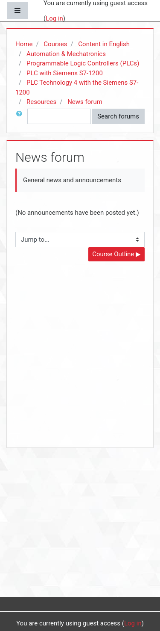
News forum (84, 102)
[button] (20, 116)
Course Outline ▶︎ (116, 254)
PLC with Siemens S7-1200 (64, 73)
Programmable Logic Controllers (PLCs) (83, 63)
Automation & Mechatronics (66, 54)
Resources (41, 102)
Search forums (118, 116)
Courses (55, 44)
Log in (54, 18)
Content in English (104, 44)
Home (23, 44)
